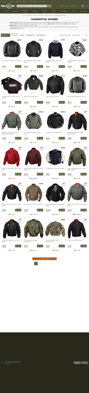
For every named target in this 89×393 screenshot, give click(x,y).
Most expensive (52, 35)
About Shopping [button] (21, 1)
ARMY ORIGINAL (33, 1)
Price (3, 39)
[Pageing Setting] (86, 35)
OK (85, 362)
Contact (4, 1)
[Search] (32, 6)
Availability (4, 42)
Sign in (76, 6)
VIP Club (42, 1)
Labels (3, 48)
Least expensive (42, 35)
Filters (11, 35)
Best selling (26, 35)
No (77, 362)
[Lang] (87, 1)
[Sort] (78, 35)
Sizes (3, 54)
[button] (66, 6)
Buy (40, 66)
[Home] (23, 15)
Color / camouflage (7, 45)
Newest (34, 35)
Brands (3, 51)
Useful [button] (11, 1)
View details (7, 363)
